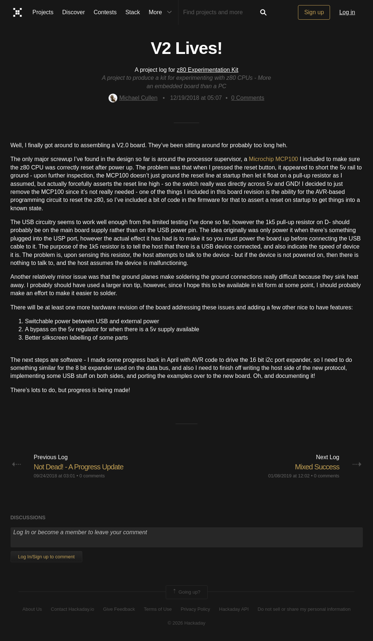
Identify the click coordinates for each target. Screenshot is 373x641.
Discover (73, 12)
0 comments (92, 475)
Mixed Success (314, 466)
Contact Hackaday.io (72, 609)
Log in (347, 12)
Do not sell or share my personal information (304, 609)
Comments (247, 98)
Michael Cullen (133, 98)
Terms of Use (158, 609)
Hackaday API (234, 609)
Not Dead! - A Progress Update (83, 466)
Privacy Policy (195, 609)
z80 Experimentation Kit (207, 70)
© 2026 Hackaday (186, 623)
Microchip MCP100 (273, 159)
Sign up (314, 12)
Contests (105, 12)
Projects (43, 12)
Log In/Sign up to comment (46, 556)
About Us (32, 609)
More (162, 12)
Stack (132, 12)
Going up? (186, 592)
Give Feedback (119, 609)
